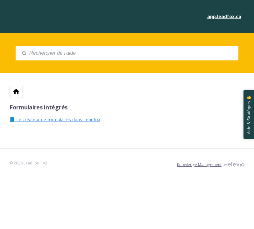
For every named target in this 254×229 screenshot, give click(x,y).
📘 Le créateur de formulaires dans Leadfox (55, 119)
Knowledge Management (199, 164)
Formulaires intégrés (38, 107)
